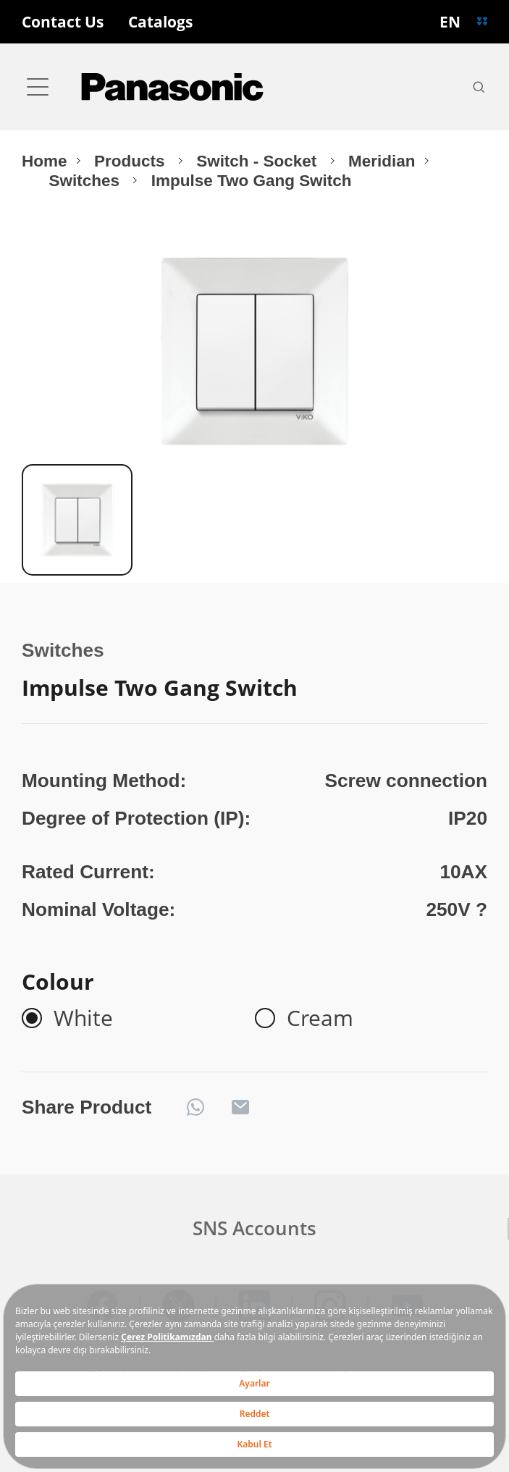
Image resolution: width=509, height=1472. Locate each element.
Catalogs (160, 21)
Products (131, 161)
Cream (320, 1018)
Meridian (381, 161)
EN (449, 22)
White (83, 1018)
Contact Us (63, 21)
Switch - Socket (258, 161)
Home (44, 161)
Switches (86, 181)
